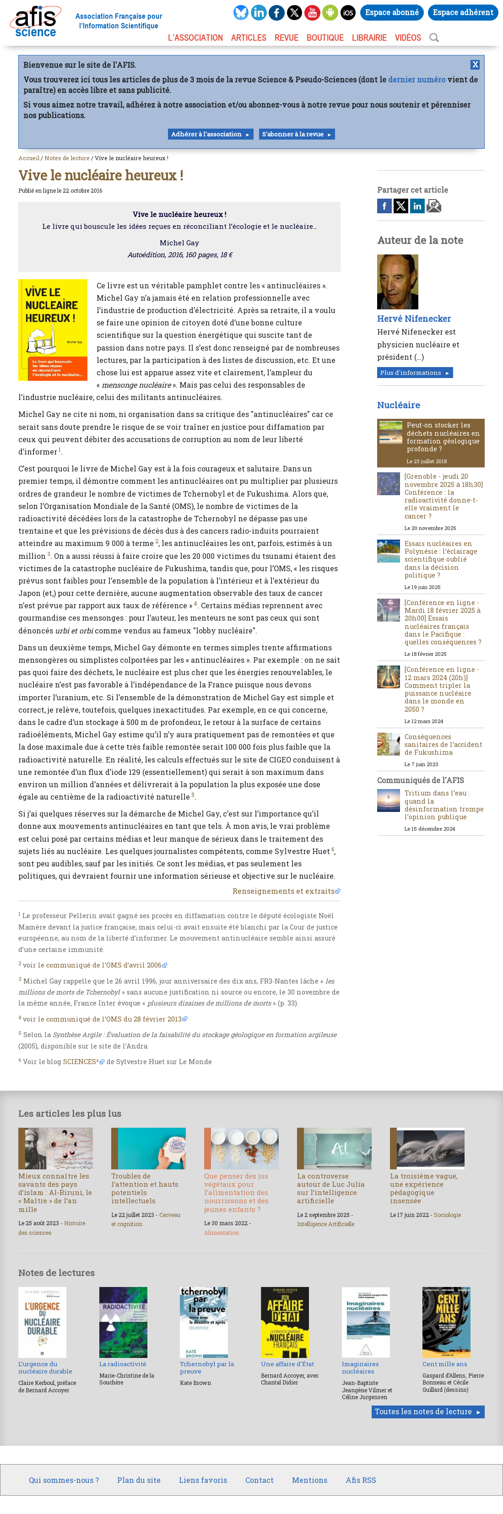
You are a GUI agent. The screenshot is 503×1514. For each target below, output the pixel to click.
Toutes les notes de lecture (423, 1411)
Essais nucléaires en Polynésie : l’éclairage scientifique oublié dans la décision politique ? (441, 559)
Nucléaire (398, 405)
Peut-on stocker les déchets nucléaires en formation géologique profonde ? (443, 437)
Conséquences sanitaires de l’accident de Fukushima (443, 744)
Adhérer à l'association (206, 134)
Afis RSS (361, 1480)
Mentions (309, 1480)
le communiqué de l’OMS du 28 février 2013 (110, 1019)
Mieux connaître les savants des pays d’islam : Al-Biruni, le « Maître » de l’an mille (55, 1192)
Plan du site (139, 1480)
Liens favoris (203, 1480)
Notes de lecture (67, 158)
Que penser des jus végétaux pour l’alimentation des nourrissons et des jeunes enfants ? (236, 1192)
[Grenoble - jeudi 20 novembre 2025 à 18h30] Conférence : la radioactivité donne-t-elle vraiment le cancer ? (444, 496)
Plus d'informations (410, 372)
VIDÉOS (408, 37)
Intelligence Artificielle (325, 1223)
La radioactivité (122, 1364)
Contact (259, 1480)
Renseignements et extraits (284, 891)
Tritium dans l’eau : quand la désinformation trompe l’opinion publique (444, 805)
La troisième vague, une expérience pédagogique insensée (424, 1188)
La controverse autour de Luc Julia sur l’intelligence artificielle (331, 1188)
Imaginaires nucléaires (360, 1367)
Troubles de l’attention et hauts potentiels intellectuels (144, 1188)
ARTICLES (248, 37)
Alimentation (221, 1232)
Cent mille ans (444, 1364)
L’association (195, 37)
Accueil (28, 158)
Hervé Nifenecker (414, 318)
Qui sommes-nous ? (64, 1480)
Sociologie (447, 1214)
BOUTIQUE (325, 37)
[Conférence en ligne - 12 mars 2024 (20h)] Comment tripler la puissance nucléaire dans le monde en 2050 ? (442, 689)
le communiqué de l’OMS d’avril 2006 (100, 965)
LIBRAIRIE (369, 37)
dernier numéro (416, 79)
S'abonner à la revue (293, 134)
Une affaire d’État (287, 1364)
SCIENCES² (81, 1061)
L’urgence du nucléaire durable (45, 1367)
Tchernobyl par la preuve (207, 1367)
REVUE (286, 37)
